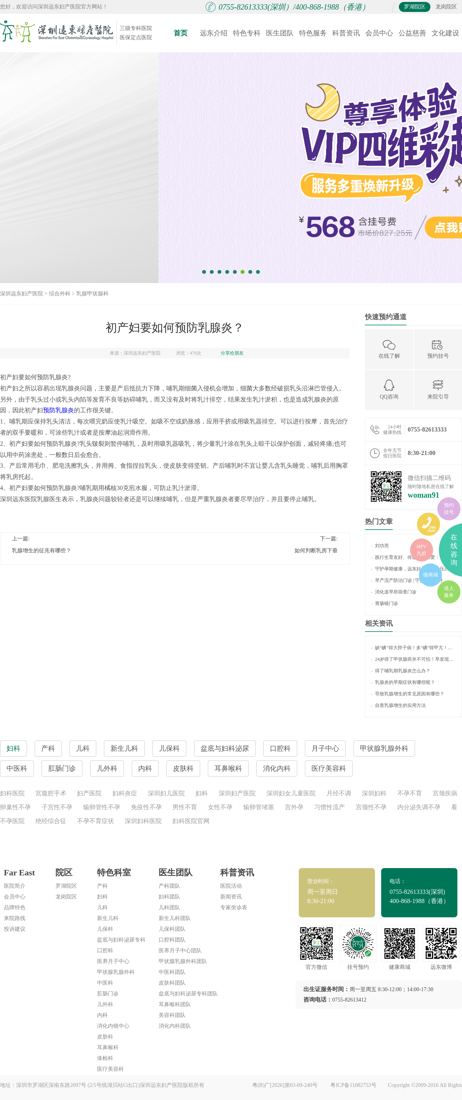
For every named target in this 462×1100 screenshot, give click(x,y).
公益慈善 (412, 33)
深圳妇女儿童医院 (291, 793)
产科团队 (169, 886)
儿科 (102, 907)
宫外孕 (294, 807)
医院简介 (14, 886)
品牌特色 (14, 907)
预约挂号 (438, 348)
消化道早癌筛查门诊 (394, 592)
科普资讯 (346, 33)
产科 (102, 886)
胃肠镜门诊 (384, 603)
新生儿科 (108, 918)
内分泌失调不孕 (418, 807)
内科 (102, 1015)
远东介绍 (214, 33)
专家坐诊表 (233, 907)
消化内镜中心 (113, 1026)
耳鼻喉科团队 (175, 1004)
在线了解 (389, 348)
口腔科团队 (172, 940)
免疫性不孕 (146, 807)
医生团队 (280, 33)
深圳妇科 (374, 793)
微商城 (430, 575)
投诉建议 (14, 929)
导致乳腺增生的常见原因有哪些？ (407, 694)
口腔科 (105, 950)
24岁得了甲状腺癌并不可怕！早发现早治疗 (413, 659)
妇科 (202, 793)
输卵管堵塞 (258, 807)
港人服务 (449, 591)
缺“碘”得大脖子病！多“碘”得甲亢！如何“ (413, 647)
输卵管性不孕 (101, 807)
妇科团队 (169, 897)
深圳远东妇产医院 (21, 294)
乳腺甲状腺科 (92, 294)
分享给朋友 (232, 353)
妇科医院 (12, 793)
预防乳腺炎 (58, 410)
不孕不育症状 (95, 821)
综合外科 (59, 294)
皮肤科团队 (172, 983)
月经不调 (338, 793)
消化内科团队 (175, 1026)
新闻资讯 (231, 897)
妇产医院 (89, 793)
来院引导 (438, 389)
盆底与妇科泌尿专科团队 (188, 994)
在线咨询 (453, 550)
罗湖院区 (414, 7)
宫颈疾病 (445, 793)
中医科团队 (172, 972)
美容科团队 (172, 1015)
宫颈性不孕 (371, 807)
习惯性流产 (329, 807)
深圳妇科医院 (143, 821)
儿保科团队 (172, 929)
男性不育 (184, 807)
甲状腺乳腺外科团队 (183, 961)
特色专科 (247, 33)
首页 (180, 33)
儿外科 (105, 1004)
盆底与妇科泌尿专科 (121, 940)
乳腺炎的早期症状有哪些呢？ (403, 682)
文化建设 (445, 33)
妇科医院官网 (190, 821)
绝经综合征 (50, 821)
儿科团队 (169, 907)
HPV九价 (422, 549)
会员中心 (379, 33)
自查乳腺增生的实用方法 (398, 705)
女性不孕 (220, 807)
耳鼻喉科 (108, 1047)
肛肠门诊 (108, 994)
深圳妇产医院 (237, 793)
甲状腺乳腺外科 (116, 972)
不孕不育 (409, 793)
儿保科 (105, 929)
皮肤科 (105, 1037)
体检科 (105, 1058)
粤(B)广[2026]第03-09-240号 (285, 1085)
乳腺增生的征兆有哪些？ (41, 550)
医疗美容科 (328, 768)
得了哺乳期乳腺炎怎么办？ (400, 670)
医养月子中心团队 (180, 950)
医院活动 (231, 886)
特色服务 (313, 33)
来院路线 (14, 918)
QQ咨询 (389, 389)
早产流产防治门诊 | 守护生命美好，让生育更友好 (413, 580)
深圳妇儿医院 (166, 793)
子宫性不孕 (57, 807)
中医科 (105, 983)
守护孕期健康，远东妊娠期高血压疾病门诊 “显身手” (413, 569)
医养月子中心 (113, 961)
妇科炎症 (124, 793)
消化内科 (277, 768)
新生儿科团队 (175, 918)
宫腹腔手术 (50, 793)
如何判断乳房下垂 (316, 550)
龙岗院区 (446, 7)
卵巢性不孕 (15, 807)
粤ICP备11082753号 (353, 1085)
